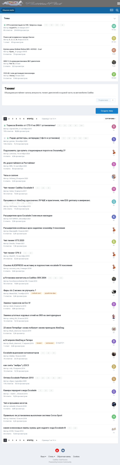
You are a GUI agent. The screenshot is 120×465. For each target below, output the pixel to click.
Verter (11, 191)
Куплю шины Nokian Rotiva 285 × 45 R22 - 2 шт (22, 49)
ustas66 (12, 405)
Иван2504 (13, 293)
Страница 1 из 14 (49, 119)
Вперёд (30, 119)
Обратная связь (64, 456)
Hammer (12, 418)
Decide (12, 243)
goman (12, 141)
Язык (43, 456)
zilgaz (11, 380)
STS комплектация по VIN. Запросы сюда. (24, 25)
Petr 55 (11, 64)
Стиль (51, 456)
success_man (14, 268)
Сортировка (110, 118)
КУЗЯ (11, 430)
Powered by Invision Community (60, 461)
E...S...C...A (13, 40)
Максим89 (13, 231)
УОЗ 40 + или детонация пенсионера (18, 73)
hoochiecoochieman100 (18, 281)
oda (10, 368)
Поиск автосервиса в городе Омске (18, 37)
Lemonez (12, 153)
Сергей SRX (13, 129)
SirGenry (12, 178)
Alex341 (12, 256)
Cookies (76, 456)
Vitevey (11, 76)
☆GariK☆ (12, 393)
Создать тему (107, 111)
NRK (11, 166)
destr (11, 305)
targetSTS (13, 28)
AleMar (11, 355)
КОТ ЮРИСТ (13, 218)
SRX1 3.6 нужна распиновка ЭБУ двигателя (21, 61)
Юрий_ (11, 52)
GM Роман (13, 206)
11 (29, 203)
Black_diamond (15, 330)
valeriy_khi (13, 318)
